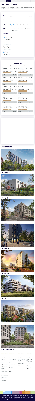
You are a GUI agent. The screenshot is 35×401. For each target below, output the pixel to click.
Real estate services (21, 363)
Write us (27, 368)
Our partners (11, 367)
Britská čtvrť (3, 359)
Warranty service (12, 364)
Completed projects (4, 377)
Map (27, 365)
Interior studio (20, 365)
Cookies (10, 371)
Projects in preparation (4, 375)
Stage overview (3, 380)
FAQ (10, 362)
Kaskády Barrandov (4, 366)
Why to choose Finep (12, 359)
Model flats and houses (4, 371)
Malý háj (2, 362)
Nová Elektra (3, 368)
